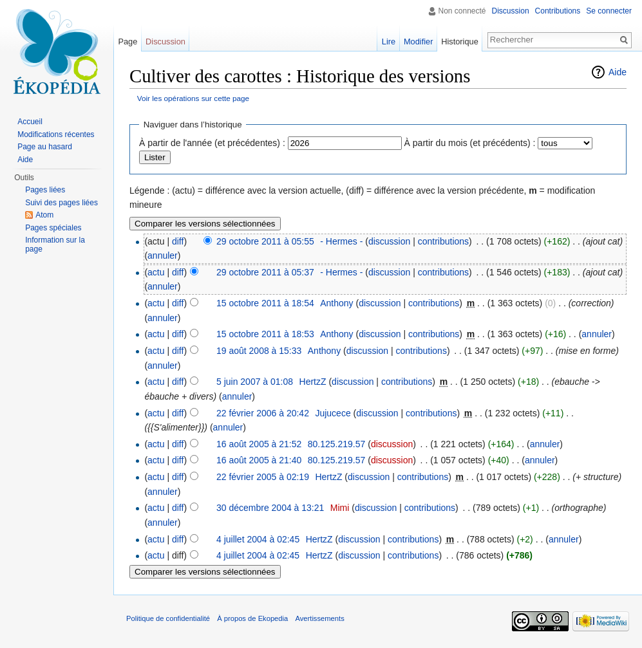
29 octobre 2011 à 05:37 (265, 272)
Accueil (29, 121)
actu (155, 272)
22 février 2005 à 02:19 (262, 477)
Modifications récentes (55, 134)
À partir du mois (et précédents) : (470, 143)
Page (127, 41)
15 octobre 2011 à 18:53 (265, 334)
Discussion (510, 10)
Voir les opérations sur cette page (193, 98)
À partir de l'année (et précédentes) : (212, 143)
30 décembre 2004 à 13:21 (270, 508)
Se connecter (609, 10)
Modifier (418, 41)
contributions (443, 241)
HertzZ (312, 381)
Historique (459, 41)
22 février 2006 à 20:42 (262, 413)
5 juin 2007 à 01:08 (254, 381)
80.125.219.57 (337, 444)
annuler (162, 255)
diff (178, 241)
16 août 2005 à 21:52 (258, 444)
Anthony (336, 303)
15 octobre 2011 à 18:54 (265, 303)
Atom (44, 214)
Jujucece (332, 413)
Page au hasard (44, 146)
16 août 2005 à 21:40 (258, 460)
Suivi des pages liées (61, 202)
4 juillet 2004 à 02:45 (257, 539)
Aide (618, 72)
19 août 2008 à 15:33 (258, 351)
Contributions (558, 10)
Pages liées (45, 189)
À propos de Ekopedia (252, 618)
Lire (388, 41)
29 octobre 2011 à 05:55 (265, 241)
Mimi (340, 508)
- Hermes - (341, 241)
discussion (389, 241)
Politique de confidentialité (168, 618)
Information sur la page (55, 245)
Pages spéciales (53, 227)
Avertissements (319, 618)
